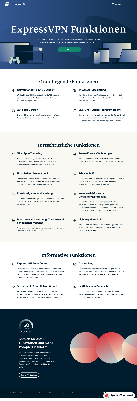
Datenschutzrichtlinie (45, 396)
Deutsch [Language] (114, 4)
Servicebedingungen (59, 396)
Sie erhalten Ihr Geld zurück (40, 366)
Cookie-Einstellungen (73, 396)
